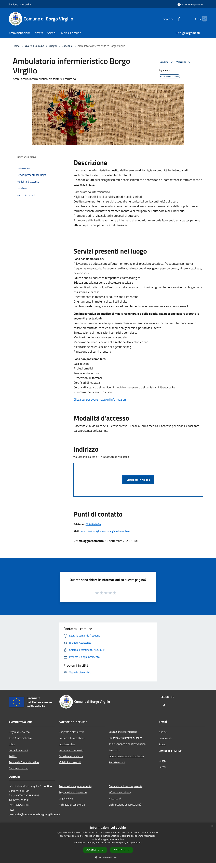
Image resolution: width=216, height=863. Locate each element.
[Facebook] (173, 18)
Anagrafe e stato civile (71, 732)
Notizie (163, 732)
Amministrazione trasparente (125, 786)
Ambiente (114, 750)
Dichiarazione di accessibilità (125, 804)
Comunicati (165, 738)
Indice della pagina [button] (26, 157)
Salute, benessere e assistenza (126, 756)
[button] (108, 857)
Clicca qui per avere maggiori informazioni (100, 399)
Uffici (12, 744)
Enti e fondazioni (18, 750)
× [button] (212, 826)
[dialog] (108, 843)
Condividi (167, 62)
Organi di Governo (19, 732)
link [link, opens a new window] (140, 842)
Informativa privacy (120, 792)
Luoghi (53, 46)
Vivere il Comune (34, 46)
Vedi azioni (184, 62)
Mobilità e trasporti (70, 762)
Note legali (115, 798)
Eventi (162, 767)
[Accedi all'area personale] (190, 4)
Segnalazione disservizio (73, 792)
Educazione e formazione (123, 732)
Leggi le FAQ (66, 798)
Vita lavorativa (67, 744)
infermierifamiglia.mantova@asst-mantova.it (106, 531)
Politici (13, 756)
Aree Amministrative (21, 738)
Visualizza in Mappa (138, 480)
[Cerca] (203, 19)
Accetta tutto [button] (95, 849)
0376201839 (93, 524)
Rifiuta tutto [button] (122, 849)
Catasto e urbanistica (71, 756)
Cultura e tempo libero (71, 738)
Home (16, 46)
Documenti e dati (18, 768)
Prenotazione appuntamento (75, 786)
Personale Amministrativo (24, 762)
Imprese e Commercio (71, 750)
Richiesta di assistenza (72, 804)
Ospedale (67, 46)
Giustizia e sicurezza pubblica (125, 738)
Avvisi (162, 744)
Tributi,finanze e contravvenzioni (127, 744)
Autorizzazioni (117, 762)
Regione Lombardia (20, 4)
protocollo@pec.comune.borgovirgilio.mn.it (34, 814)
